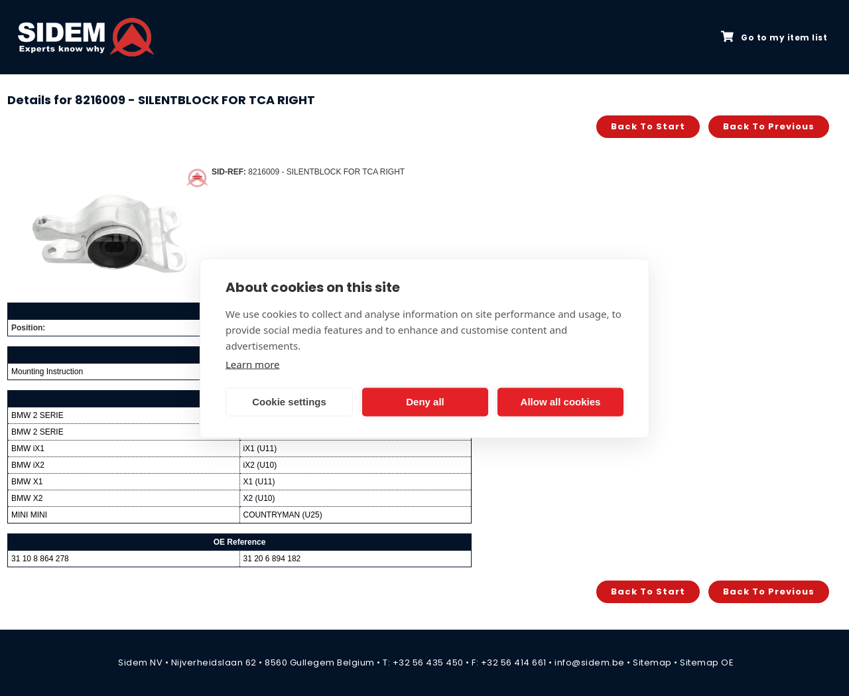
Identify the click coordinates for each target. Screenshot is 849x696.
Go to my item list (774, 37)
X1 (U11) (259, 481)
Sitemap (652, 662)
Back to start (648, 126)
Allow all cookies (561, 401)
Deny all (425, 401)
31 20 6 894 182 (272, 558)
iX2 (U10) (260, 465)
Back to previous (769, 126)
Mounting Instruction (47, 371)
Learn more (253, 363)
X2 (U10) (259, 498)
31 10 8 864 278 (40, 558)
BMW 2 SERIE (37, 415)
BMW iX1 (27, 448)
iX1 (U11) (260, 448)
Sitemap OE (707, 662)
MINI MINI (29, 515)
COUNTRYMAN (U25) (282, 515)
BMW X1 (26, 481)
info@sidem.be (590, 662)
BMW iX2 (27, 465)
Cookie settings (289, 401)
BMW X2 (26, 498)
